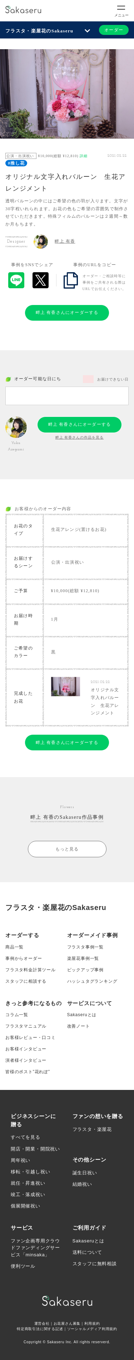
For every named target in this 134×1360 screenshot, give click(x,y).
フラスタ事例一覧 (85, 947)
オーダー (113, 29)
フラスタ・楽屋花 (92, 1129)
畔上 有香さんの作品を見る (79, 437)
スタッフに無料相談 (95, 1263)
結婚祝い (82, 1184)
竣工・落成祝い (28, 1194)
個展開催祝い (25, 1206)
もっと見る (67, 849)
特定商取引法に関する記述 (40, 1329)
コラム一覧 (16, 1014)
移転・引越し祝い (30, 1171)
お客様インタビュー (25, 1048)
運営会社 (42, 1323)
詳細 (84, 156)
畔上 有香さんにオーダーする (67, 312)
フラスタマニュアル (25, 1026)
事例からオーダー (23, 958)
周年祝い (20, 1160)
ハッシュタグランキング (92, 981)
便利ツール (23, 1266)
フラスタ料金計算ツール (30, 969)
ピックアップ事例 (85, 969)
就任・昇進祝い (28, 1183)
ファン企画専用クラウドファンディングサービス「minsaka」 (35, 1247)
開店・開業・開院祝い (35, 1149)
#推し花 (16, 163)
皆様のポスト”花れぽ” (27, 1071)
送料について (87, 1252)
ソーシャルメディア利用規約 (92, 1329)
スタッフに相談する (25, 981)
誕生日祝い (85, 1172)
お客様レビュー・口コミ (30, 1037)
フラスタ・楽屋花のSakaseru (39, 30)
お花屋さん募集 (67, 1323)
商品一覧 (14, 947)
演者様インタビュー (25, 1060)
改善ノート (78, 1026)
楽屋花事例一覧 (83, 958)
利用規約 (92, 1323)
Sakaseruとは (82, 1014)
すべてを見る (25, 1137)
